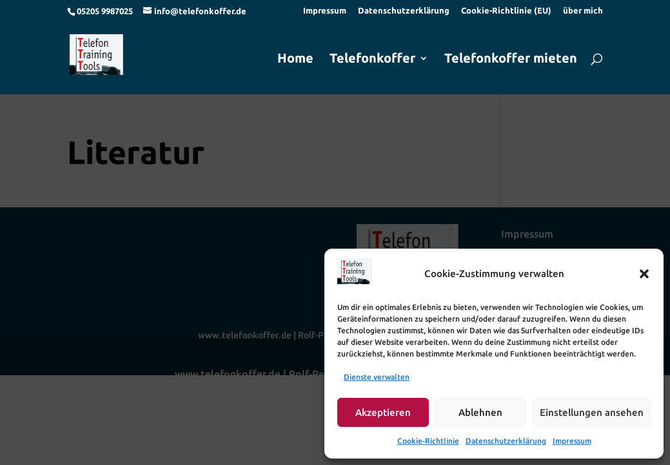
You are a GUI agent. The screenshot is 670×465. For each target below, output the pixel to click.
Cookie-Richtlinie (428, 441)
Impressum (572, 441)
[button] (644, 273)
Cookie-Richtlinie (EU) (506, 10)
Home (295, 59)
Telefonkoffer (372, 59)
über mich (583, 10)
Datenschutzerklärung (506, 441)
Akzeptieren (383, 412)
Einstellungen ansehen (592, 412)
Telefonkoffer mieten (510, 59)
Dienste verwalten (376, 377)
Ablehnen (480, 412)
